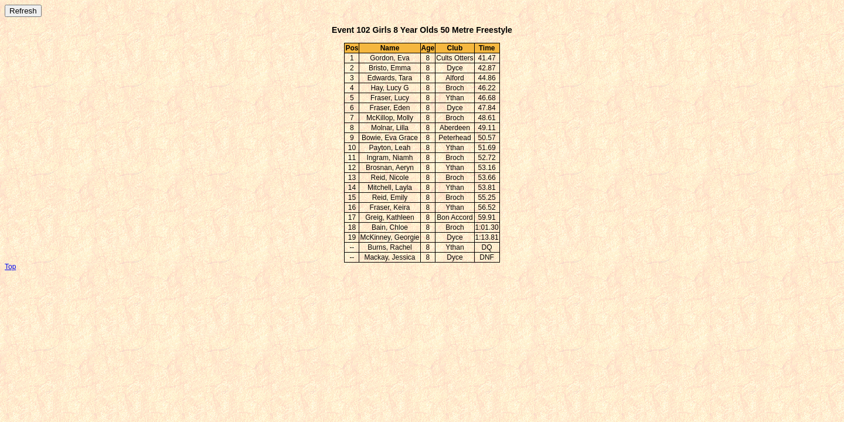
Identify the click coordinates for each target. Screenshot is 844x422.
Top (10, 267)
